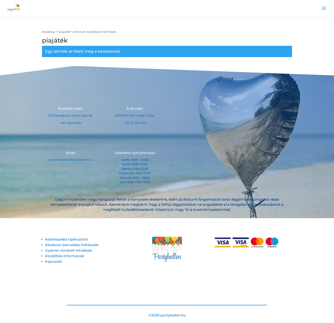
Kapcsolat (53, 262)
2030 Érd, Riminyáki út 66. (135, 115)
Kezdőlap (48, 31)
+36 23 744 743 (135, 123)
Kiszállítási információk (64, 256)
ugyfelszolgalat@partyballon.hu (70, 159)
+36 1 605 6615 (70, 123)
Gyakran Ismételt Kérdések (68, 250)
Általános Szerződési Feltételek (72, 245)
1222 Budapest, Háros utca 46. (70, 115)
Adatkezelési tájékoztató (66, 239)
